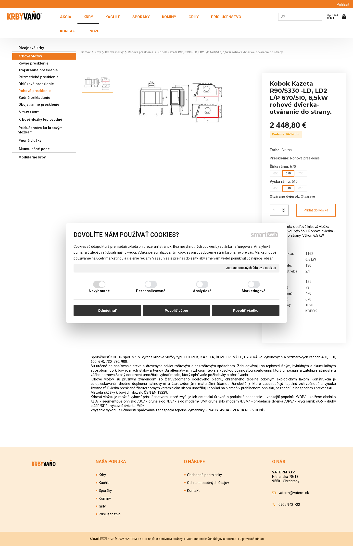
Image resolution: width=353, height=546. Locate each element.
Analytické (202, 291)
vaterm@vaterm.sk (293, 493)
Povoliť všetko (246, 310)
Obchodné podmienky (204, 475)
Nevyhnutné (99, 291)
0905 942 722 (289, 504)
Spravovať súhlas (252, 539)
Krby (102, 475)
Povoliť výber (176, 310)
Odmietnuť (107, 310)
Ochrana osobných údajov (208, 483)
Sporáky (105, 490)
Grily (102, 506)
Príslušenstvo (110, 514)
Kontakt (193, 490)
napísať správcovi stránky (165, 539)
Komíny (105, 498)
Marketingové (253, 291)
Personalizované (150, 291)
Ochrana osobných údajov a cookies (251, 268)
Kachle (104, 483)
